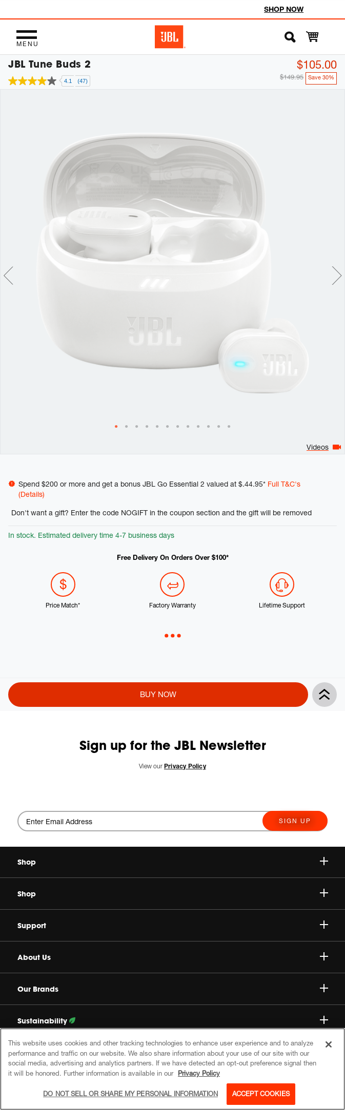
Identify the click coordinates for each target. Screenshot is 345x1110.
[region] (172, 1069)
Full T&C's (284, 483)
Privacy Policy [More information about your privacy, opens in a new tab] (199, 1073)
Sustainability (172, 1021)
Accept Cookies (261, 1094)
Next (337, 262)
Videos (318, 433)
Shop (172, 894)
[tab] (116, 413)
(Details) (31, 494)
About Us (172, 957)
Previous (8, 262)
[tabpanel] (172, 249)
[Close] (328, 1044)
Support (172, 925)
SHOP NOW (283, 9)
